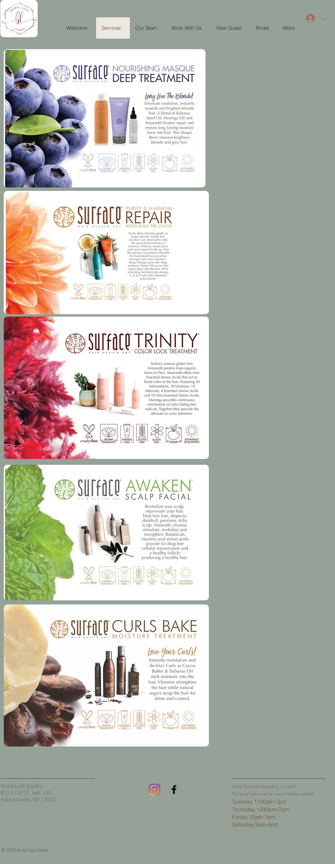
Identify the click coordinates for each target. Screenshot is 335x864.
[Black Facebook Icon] (174, 789)
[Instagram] (154, 789)
